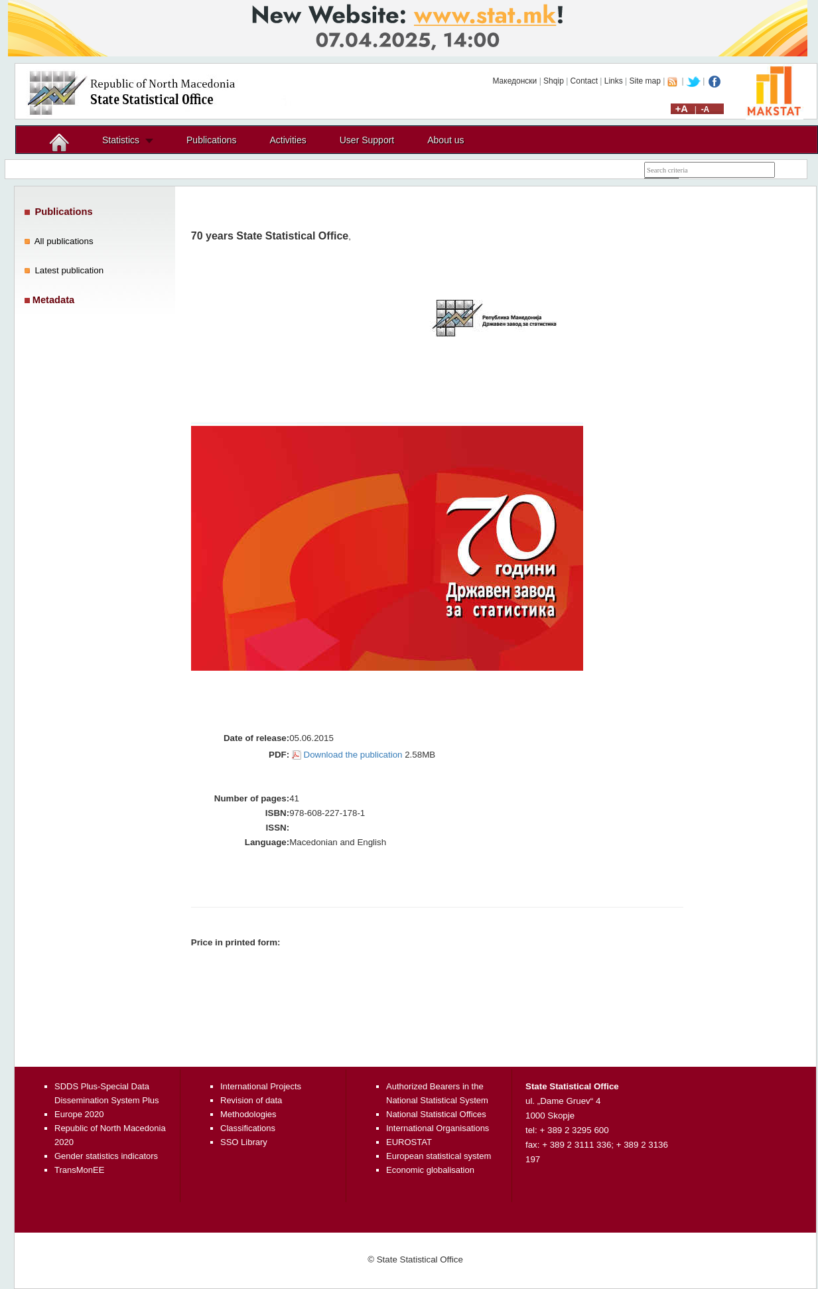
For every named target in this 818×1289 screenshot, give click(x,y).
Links (613, 81)
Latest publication (68, 270)
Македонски (514, 81)
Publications (211, 140)
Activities (288, 140)
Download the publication (353, 755)
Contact (584, 81)
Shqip (553, 81)
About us (445, 140)
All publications (64, 241)
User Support (367, 140)
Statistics (120, 140)
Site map (645, 81)
